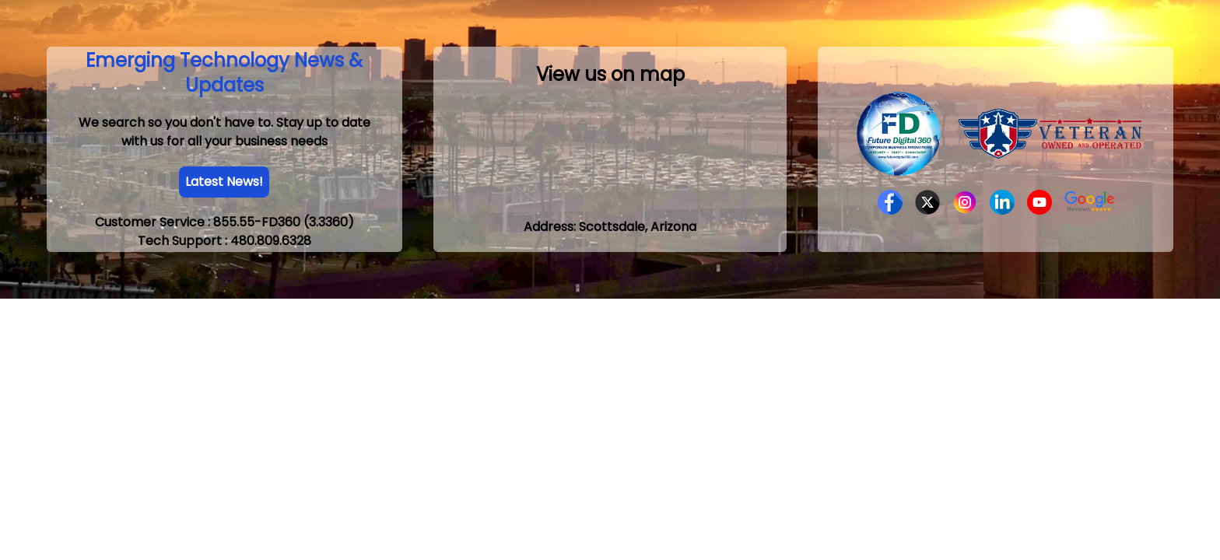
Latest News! (224, 182)
